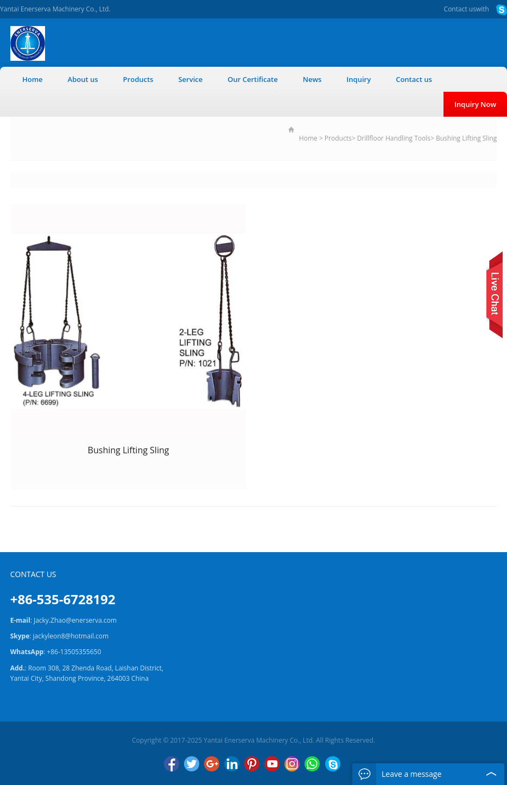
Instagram (292, 763)
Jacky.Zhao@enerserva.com (75, 620)
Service (190, 79)
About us (83, 79)
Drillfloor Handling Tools (393, 138)
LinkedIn (231, 763)
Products (138, 79)
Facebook (171, 763)
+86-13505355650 (74, 651)
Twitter (191, 763)
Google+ (211, 763)
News (312, 79)
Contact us (460, 9)
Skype (332, 763)
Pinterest (251, 763)
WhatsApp (312, 763)
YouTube (272, 763)
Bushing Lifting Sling (466, 138)
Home (32, 79)
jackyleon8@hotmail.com (71, 636)
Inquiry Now (475, 104)
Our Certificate (252, 79)
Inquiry (358, 79)
